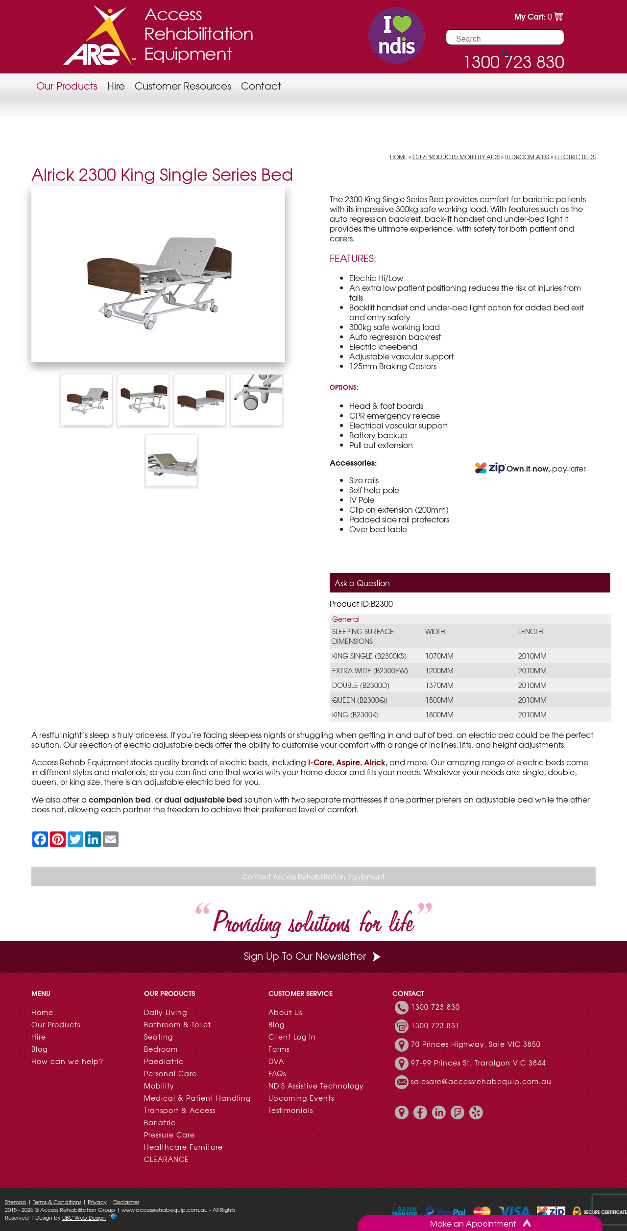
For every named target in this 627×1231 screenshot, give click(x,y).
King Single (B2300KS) (369, 656)
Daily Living (165, 1012)
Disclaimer (126, 1202)
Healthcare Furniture (183, 1147)
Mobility (159, 1085)
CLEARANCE (166, 1159)
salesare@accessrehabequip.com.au (481, 1081)
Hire (116, 85)
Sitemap (15, 1202)
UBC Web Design (84, 1217)
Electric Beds (575, 156)
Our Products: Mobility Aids (456, 156)
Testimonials (290, 1110)
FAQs (277, 1073)
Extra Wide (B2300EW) (370, 670)
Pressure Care (169, 1134)
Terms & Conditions (57, 1202)
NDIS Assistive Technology (316, 1085)
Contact (261, 85)
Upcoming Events (301, 1098)
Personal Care (170, 1073)
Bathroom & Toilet (177, 1024)
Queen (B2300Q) (359, 700)
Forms (278, 1049)
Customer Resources (183, 85)
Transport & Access (180, 1110)
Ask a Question (362, 583)
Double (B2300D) (360, 685)
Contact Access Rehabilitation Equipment (313, 876)
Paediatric (164, 1061)
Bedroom (161, 1049)
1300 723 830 (435, 1007)
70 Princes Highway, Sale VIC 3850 (476, 1044)
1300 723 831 (435, 1025)
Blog (39, 1049)
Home (398, 156)
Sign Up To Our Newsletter (313, 955)
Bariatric (160, 1122)
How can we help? (67, 1061)
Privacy (97, 1202)
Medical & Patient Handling (197, 1098)
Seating (158, 1037)
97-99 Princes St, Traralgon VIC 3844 (478, 1062)
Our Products (66, 85)
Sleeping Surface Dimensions (363, 636)
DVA (276, 1061)
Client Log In (292, 1037)
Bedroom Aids (527, 156)
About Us (285, 1012)
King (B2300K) (355, 714)
